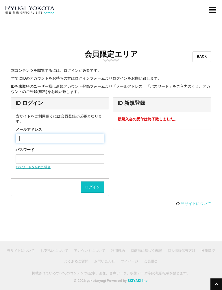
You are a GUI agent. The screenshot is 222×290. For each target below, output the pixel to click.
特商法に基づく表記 (146, 251)
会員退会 (151, 261)
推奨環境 (208, 251)
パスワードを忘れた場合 (33, 167)
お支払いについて (54, 251)
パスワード (25, 150)
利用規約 (118, 251)
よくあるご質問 (76, 261)
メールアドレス (29, 129)
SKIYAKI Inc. (138, 281)
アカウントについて (89, 251)
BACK (202, 56)
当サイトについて (196, 203)
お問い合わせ (104, 261)
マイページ (129, 261)
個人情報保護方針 (181, 251)
